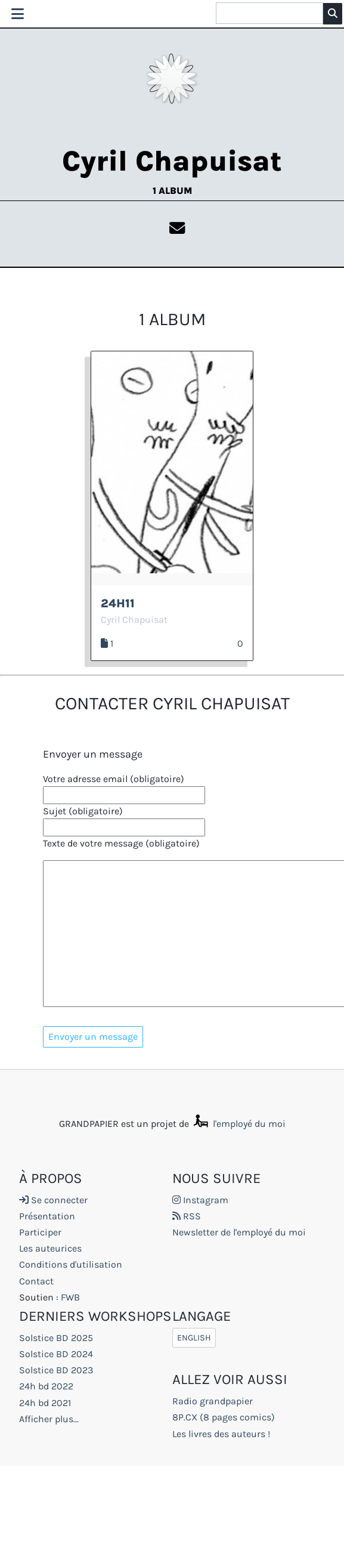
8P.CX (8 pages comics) (223, 1418)
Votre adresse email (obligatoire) (113, 779)
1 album (172, 190)
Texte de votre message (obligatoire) (121, 843)
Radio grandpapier (212, 1401)
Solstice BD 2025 (56, 1338)
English (194, 1338)
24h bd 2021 (45, 1403)
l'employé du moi (238, 1124)
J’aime (226, 643)
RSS (186, 1216)
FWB (70, 1297)
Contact (36, 1281)
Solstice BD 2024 (56, 1354)
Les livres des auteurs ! (221, 1434)
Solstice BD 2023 (56, 1370)
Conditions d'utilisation (70, 1265)
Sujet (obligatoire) (83, 811)
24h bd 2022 (46, 1387)
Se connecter (53, 1200)
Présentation (47, 1216)
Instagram (200, 1200)
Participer (40, 1232)
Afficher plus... (49, 1419)
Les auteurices (50, 1249)
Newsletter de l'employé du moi (239, 1232)
